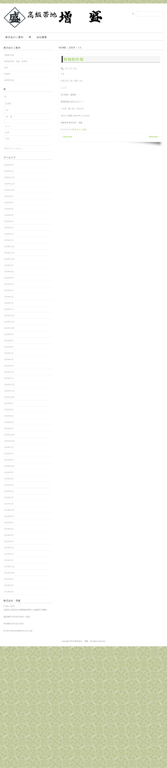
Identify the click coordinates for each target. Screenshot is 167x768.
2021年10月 (9, 441)
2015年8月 (9, 472)
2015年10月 (9, 466)
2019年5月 (9, 454)
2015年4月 (9, 485)
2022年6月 (9, 416)
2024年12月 (9, 246)
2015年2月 (9, 497)
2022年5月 (9, 422)
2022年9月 (9, 403)
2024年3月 (9, 297)
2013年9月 (9, 579)
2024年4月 (9, 290)
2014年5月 (9, 535)
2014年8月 (9, 523)
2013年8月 (9, 585)
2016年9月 (9, 460)
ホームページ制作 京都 (7, 650)
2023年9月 (9, 334)
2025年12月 (9, 177)
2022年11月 (9, 391)
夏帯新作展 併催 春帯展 (15, 61)
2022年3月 (9, 428)
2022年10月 (9, 397)
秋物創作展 (74, 59)
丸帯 (7, 132)
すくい (8, 126)
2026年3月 (9, 165)
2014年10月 (9, 510)
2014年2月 (9, 554)
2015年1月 (9, 504)
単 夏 (9, 116)
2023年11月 (9, 322)
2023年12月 (9, 315)
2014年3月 (9, 548)
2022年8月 (9, 410)
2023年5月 (9, 353)
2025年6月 (9, 209)
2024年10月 (9, 259)
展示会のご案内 (14, 37)
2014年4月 (9, 541)
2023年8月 (9, 341)
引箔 (7, 139)
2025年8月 (9, 202)
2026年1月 (9, 171)
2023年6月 (9, 347)
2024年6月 (9, 278)
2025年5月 (9, 215)
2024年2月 (9, 303)
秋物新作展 (9, 55)
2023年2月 (9, 372)
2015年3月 (9, 491)
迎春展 (7, 74)
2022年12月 (9, 384)
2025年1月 (9, 240)
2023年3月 (9, 366)
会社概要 (42, 37)
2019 (72, 47)
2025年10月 (9, 190)
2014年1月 (9, 560)
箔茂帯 (8, 103)
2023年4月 (9, 359)
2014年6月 (9, 529)
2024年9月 (9, 265)
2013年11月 (9, 566)
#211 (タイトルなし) (13, 148)
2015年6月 (9, 479)
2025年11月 (9, 184)
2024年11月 (9, 253)
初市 (6, 68)
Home (62, 47)
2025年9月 (9, 196)
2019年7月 (9, 447)
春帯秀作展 (9, 80)
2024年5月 (9, 284)
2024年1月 (9, 309)
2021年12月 (9, 435)
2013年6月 (9, 592)
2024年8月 (9, 272)
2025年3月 (9, 228)
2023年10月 (9, 328)
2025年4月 (9, 221)
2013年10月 (9, 573)
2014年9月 (9, 516)
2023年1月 (9, 378)
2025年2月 (9, 234)
